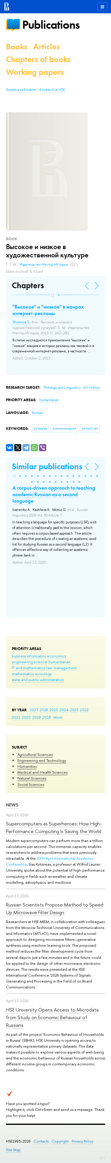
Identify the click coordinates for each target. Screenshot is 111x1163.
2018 (46, 717)
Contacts (41, 1141)
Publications (51, 24)
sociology (43, 673)
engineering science (29, 661)
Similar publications (47, 466)
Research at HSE (52, 89)
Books (16, 46)
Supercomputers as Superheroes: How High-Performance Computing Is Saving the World (54, 827)
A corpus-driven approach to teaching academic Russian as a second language (53, 494)
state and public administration (38, 679)
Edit (102, 1157)
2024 (63, 709)
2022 (84, 709)
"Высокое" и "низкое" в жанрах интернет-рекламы (48, 310)
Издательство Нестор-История (44, 264)
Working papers (35, 72)
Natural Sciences (31, 778)
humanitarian (59, 661)
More (57, 717)
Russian (38, 412)
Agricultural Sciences (35, 754)
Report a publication (21, 89)
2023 (74, 709)
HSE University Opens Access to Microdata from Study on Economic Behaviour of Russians (52, 1017)
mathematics (23, 673)
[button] (53, 295)
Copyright (60, 1141)
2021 (16, 717)
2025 (53, 709)
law (49, 667)
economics (56, 656)
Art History (91, 387)
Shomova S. (21, 322)
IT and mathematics (28, 667)
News (12, 805)
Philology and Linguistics (62, 387)
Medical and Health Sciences (42, 772)
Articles (46, 46)
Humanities (27, 766)
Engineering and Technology (41, 760)
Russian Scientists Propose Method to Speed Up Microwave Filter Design (54, 908)
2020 (26, 717)
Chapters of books (38, 59)
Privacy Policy (82, 1141)
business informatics (29, 656)
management (65, 667)
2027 (34, 709)
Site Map (13, 1149)
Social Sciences (30, 784)
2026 (44, 709)
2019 (36, 717)
